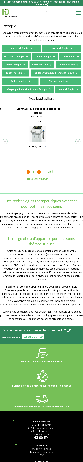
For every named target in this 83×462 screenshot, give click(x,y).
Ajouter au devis (41, 163)
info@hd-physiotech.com (41, 415)
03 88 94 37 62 (33, 321)
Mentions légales (11, 459)
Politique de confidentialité (31, 459)
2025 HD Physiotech (52, 459)
